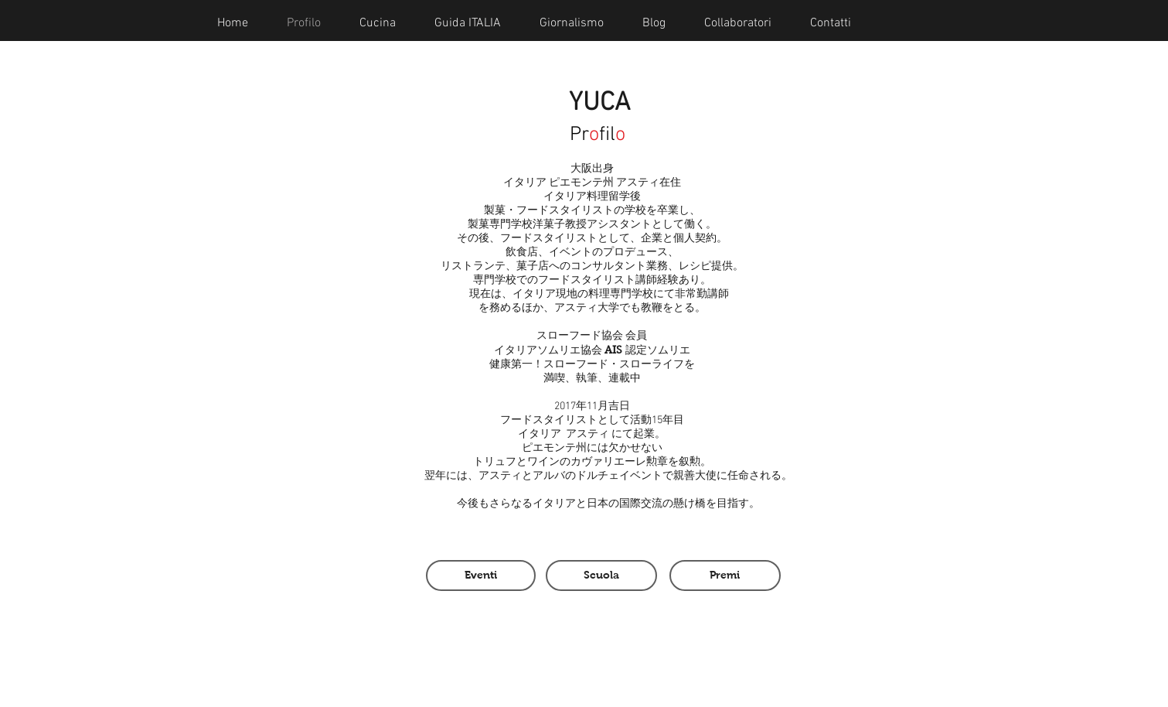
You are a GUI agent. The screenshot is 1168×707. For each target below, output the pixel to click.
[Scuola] (601, 575)
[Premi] (725, 575)
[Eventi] (481, 575)
